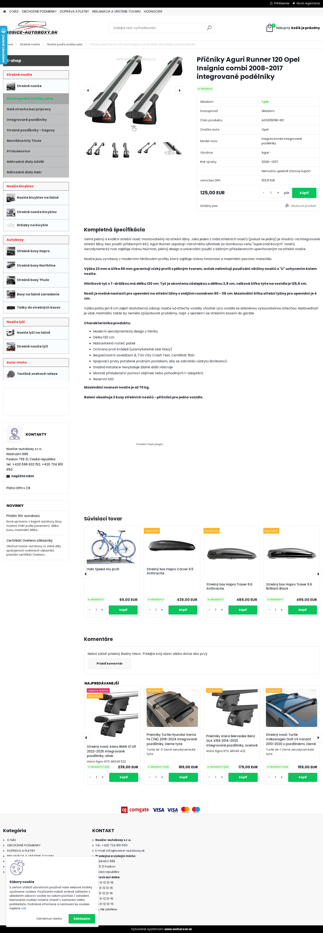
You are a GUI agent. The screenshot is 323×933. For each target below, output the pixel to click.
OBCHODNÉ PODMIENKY (39, 11)
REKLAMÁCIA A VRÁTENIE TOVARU (116, 11)
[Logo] (31, 28)
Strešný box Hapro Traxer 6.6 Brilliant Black (289, 586)
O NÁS (14, 11)
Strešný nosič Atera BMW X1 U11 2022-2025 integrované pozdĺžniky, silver (111, 751)
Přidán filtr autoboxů (23, 516)
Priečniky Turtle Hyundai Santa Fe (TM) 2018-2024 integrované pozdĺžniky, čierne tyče (172, 739)
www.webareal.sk (178, 929)
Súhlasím (82, 918)
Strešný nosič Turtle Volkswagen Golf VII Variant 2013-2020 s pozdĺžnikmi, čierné (291, 739)
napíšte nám (22, 476)
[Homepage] (4, 12)
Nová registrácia (308, 3)
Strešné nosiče (30, 44)
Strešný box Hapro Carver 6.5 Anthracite (170, 571)
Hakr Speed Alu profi (103, 569)
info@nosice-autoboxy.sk (125, 851)
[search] (209, 29)
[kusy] (269, 193)
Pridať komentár (110, 663)
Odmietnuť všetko (49, 919)
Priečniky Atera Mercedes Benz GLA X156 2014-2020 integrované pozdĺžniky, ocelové (231, 741)
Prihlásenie (281, 3)
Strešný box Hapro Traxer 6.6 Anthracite (229, 586)
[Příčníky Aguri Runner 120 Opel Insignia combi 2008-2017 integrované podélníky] (134, 90)
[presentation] (88, 90)
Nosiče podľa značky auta (64, 44)
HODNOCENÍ (153, 11)
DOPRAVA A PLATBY (74, 11)
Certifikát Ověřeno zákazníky (29, 540)
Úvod (9, 44)
